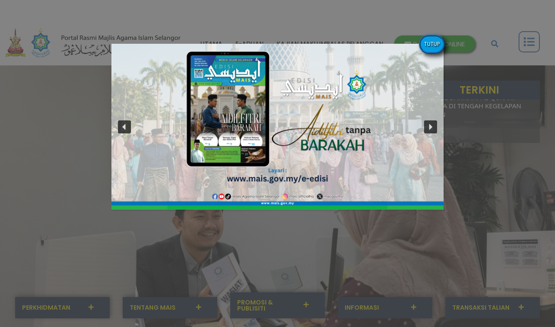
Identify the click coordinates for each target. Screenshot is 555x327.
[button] (277, 127)
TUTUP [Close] (432, 44)
